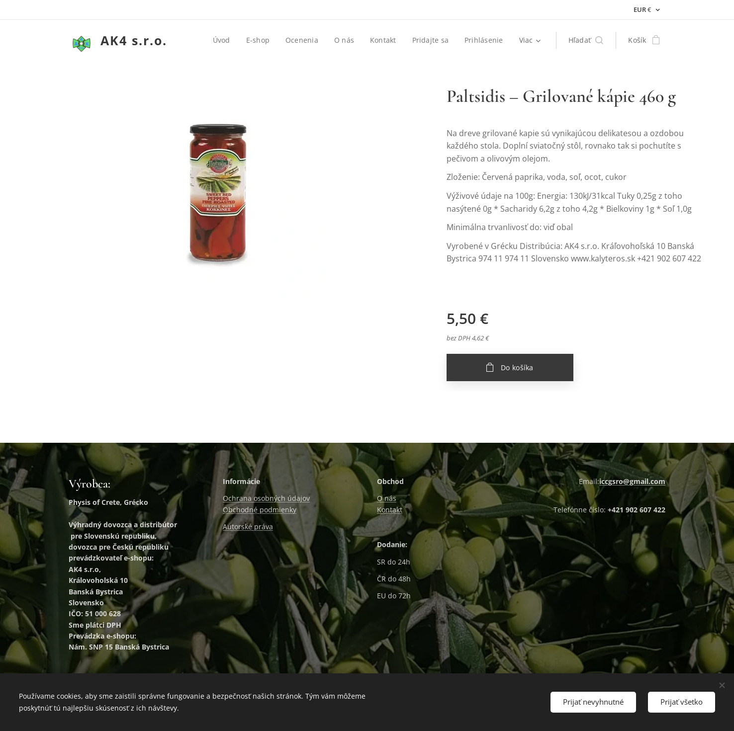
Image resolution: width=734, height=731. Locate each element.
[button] (586, 40)
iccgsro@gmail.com (632, 481)
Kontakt (389, 509)
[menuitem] (223, 40)
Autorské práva (248, 526)
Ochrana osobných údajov (266, 498)
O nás (386, 498)
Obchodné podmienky (259, 509)
